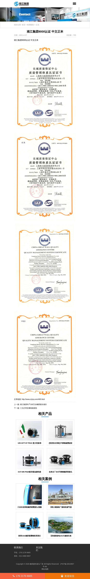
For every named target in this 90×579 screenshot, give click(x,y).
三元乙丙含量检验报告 (28, 408)
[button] (74, 3)
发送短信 (67, 576)
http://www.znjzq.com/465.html (33, 399)
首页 (23, 25)
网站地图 (45, 569)
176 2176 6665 (22, 576)
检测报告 (30, 25)
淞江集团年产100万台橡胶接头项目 (33, 404)
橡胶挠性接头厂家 (36, 564)
